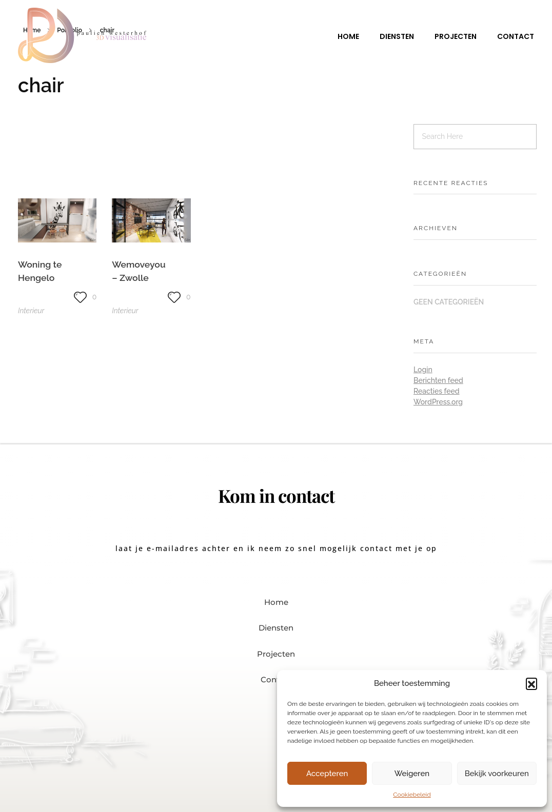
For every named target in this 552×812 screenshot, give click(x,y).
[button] (531, 683)
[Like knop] (80, 297)
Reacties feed (436, 391)
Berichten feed (438, 380)
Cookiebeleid (411, 794)
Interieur (31, 311)
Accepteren (327, 773)
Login (422, 370)
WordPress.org (438, 402)
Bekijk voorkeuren (497, 773)
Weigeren (412, 773)
